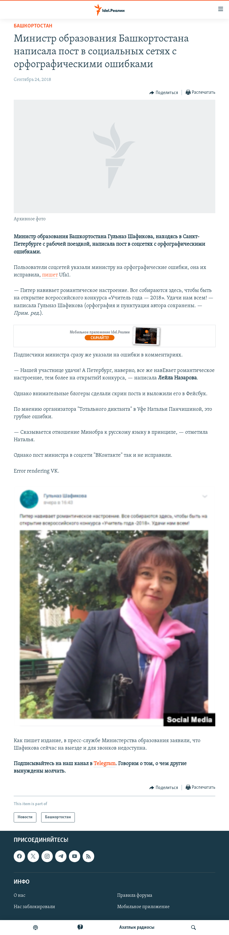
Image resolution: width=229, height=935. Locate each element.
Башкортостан (33, 26)
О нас (19, 895)
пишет (50, 275)
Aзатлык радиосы (136, 927)
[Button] (163, 93)
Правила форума (134, 895)
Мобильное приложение (143, 907)
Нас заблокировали (34, 907)
